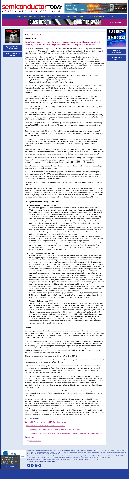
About (89, 16)
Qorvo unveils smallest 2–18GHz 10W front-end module (45, 426)
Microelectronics (36, 34)
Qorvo (31, 437)
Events (81, 16)
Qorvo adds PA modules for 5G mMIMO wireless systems (45, 422)
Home (18, 16)
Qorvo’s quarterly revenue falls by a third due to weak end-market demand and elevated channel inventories (64, 433)
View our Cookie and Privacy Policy (9, 462)
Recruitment (71, 16)
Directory (60, 16)
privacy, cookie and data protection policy (44, 461)
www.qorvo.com (35, 441)
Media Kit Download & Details (12, 54)
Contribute (109, 16)
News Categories (29, 16)
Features (51, 16)
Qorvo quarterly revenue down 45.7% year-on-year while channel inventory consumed (56, 429)
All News (42, 16)
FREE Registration (114, 22)
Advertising (98, 16)
